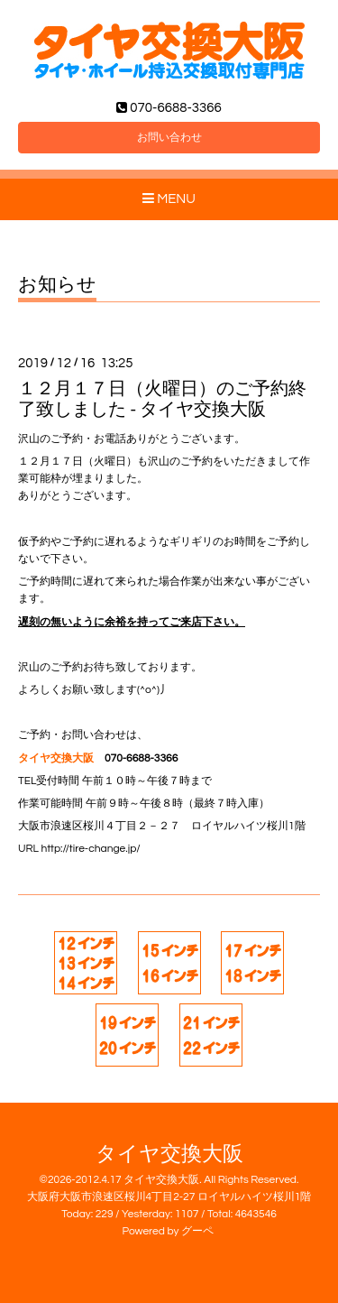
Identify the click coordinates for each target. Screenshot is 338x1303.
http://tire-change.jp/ (91, 849)
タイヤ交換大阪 (169, 1154)
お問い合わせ (169, 137)
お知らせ (57, 284)
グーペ (197, 1231)
